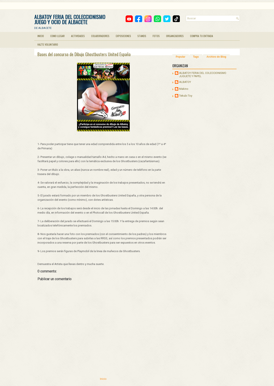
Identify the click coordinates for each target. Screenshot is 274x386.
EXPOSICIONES (123, 36)
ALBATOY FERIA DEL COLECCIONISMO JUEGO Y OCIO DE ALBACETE (69, 19)
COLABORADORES (100, 36)
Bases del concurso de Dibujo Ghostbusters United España (84, 54)
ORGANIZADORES (175, 36)
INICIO (40, 36)
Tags (196, 56)
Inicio (103, 378)
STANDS (141, 36)
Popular (180, 56)
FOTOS (156, 36)
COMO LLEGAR (57, 36)
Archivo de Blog (216, 56)
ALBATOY (185, 82)
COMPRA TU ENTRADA (201, 36)
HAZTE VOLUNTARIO (47, 44)
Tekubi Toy (185, 95)
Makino (183, 88)
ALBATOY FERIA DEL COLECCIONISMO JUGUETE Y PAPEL (202, 74)
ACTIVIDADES (78, 36)
